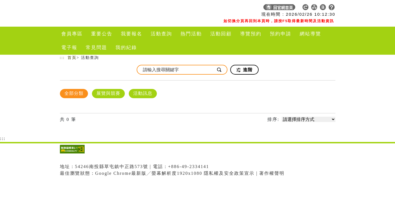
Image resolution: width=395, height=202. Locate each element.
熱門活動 (191, 33)
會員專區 (72, 33)
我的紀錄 (126, 47)
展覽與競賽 (108, 93)
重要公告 (101, 33)
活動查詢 (161, 33)
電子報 (69, 47)
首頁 (71, 58)
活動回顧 (221, 33)
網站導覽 (310, 33)
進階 (244, 69)
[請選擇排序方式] (308, 119)
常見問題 (96, 47)
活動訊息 (142, 93)
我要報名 (131, 33)
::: (62, 58)
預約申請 (280, 33)
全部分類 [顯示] (73, 93)
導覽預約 (250, 33)
